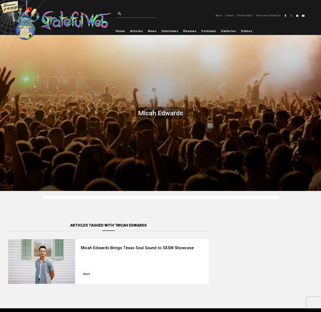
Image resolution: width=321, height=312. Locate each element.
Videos (246, 31)
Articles (136, 31)
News (152, 31)
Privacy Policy (245, 15)
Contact (229, 15)
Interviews (170, 31)
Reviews (190, 31)
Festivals (208, 31)
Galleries (228, 31)
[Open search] (145, 14)
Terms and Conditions (268, 15)
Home (120, 31)
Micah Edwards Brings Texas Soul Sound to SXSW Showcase (137, 247)
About (218, 15)
